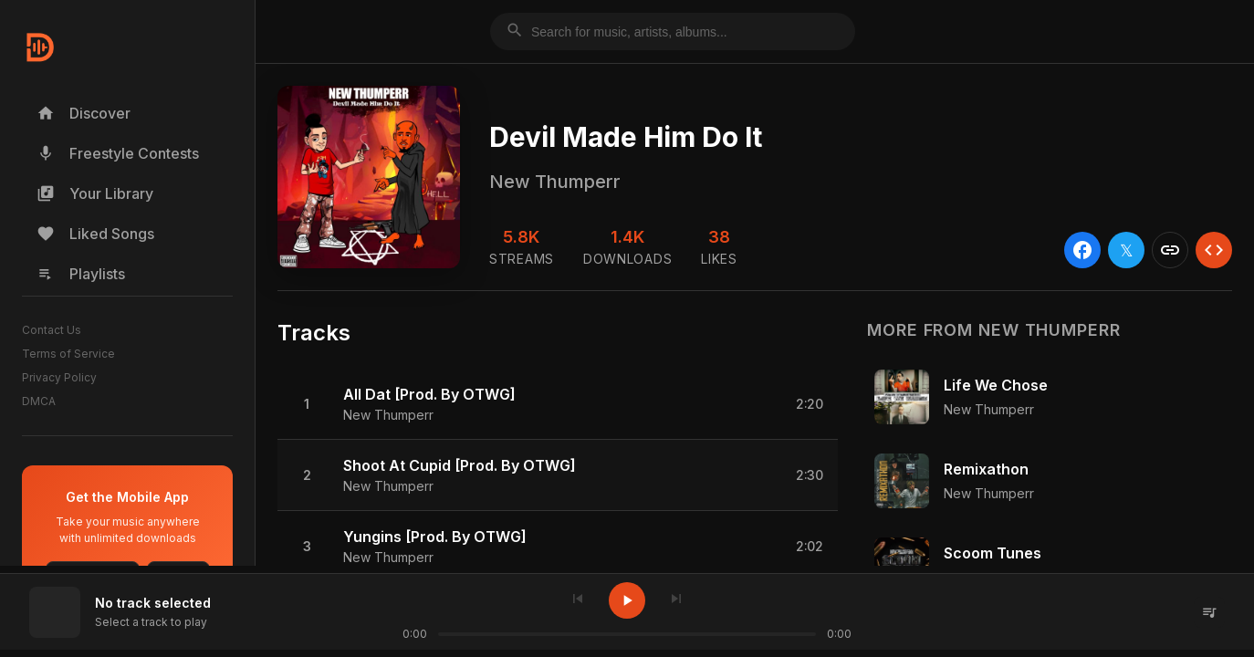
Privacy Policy (59, 377)
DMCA (39, 401)
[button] (557, 404)
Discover (84, 113)
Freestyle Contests (118, 153)
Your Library (95, 193)
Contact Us (51, 330)
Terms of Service (68, 353)
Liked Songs (95, 233)
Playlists (81, 274)
